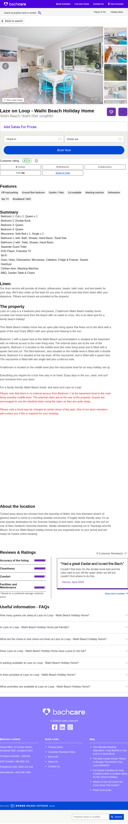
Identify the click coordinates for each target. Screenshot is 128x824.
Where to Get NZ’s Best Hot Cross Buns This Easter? (108, 784)
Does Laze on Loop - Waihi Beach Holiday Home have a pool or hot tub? (64, 651)
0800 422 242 (25, 766)
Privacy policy (55, 747)
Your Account (115, 4)
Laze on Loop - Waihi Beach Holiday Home (47, 110)
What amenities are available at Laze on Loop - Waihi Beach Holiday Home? (64, 686)
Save (111, 112)
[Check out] (94, 138)
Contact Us (98, 4)
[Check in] (34, 138)
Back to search (14, 21)
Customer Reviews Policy (61, 752)
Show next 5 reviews (115, 593)
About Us (53, 761)
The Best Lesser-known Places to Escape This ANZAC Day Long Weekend (109, 762)
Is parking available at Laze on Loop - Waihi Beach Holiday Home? (64, 662)
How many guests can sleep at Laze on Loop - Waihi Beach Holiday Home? (64, 615)
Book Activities (63, 4)
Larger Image (13, 100)
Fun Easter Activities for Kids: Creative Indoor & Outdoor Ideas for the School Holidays (110, 773)
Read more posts (102, 790)
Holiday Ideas (117, 12)
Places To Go (100, 12)
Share (122, 112)
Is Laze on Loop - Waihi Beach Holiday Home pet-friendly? (64, 627)
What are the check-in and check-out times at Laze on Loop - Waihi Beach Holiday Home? (64, 639)
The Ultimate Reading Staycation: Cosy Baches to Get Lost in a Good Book (110, 750)
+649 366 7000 (22, 772)
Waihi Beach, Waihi (26, 116)
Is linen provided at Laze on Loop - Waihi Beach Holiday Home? (64, 674)
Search (118, 816)
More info (53, 756)
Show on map (63, 173)
